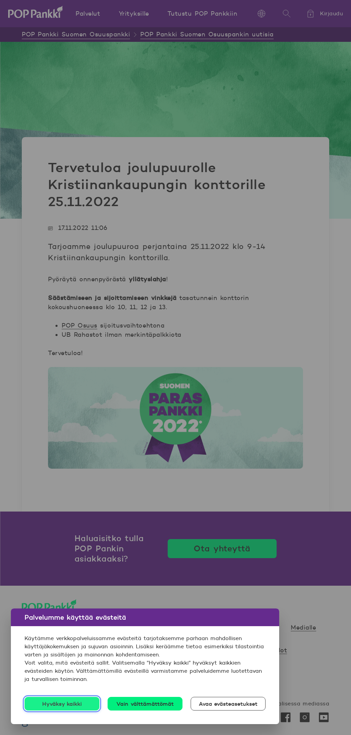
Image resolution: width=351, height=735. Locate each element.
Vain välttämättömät (145, 703)
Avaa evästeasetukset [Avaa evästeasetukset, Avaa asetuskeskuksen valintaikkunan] (228, 703)
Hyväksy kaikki (62, 703)
